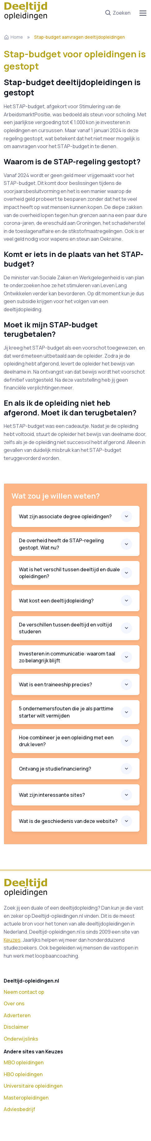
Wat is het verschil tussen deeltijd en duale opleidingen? (69, 573)
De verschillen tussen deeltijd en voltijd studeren (65, 628)
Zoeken (117, 13)
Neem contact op (24, 992)
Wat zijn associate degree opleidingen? (65, 516)
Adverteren (17, 1015)
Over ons (14, 1003)
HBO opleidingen (23, 1074)
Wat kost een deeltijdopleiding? (56, 600)
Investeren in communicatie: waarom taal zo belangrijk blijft (67, 657)
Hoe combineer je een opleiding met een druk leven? (66, 741)
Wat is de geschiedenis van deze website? (68, 821)
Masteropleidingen (26, 1097)
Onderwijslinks (21, 1038)
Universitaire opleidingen (33, 1085)
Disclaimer (16, 1026)
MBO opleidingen (23, 1062)
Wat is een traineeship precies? (55, 684)
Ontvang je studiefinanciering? (55, 768)
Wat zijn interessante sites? (52, 794)
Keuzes (12, 939)
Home (13, 37)
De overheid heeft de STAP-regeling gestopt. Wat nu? (61, 544)
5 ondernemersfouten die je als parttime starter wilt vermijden (66, 712)
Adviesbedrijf (19, 1109)
